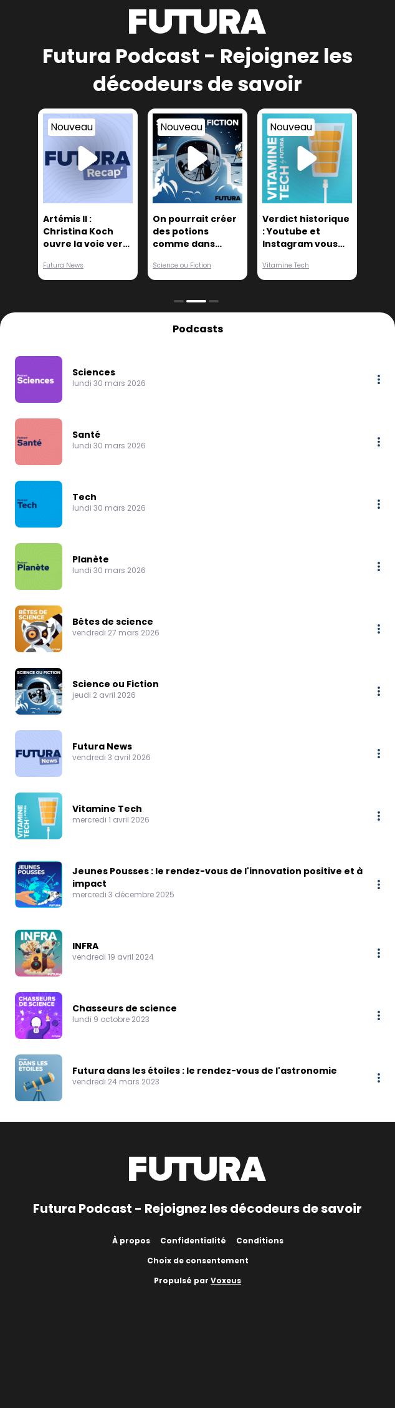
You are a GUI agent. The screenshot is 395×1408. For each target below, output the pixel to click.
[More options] (379, 379)
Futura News (63, 265)
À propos (131, 1240)
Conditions (259, 1240)
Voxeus (226, 1280)
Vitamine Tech (285, 265)
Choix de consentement (198, 1260)
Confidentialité (193, 1240)
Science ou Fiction (182, 265)
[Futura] (197, 21)
